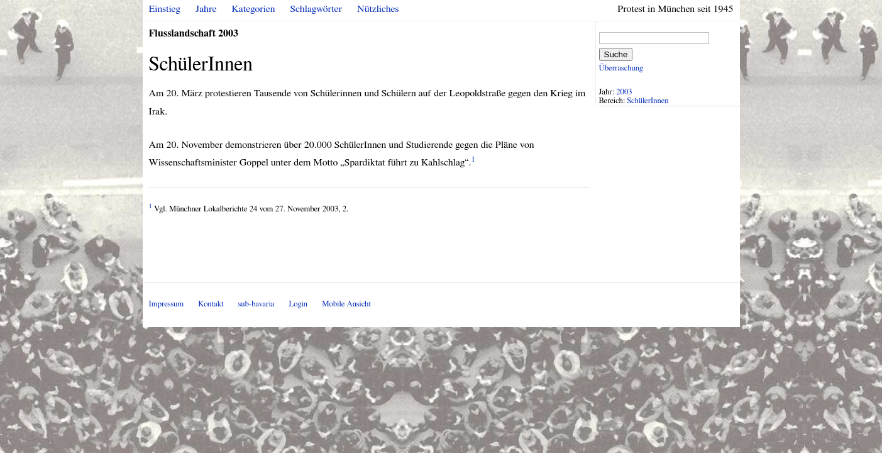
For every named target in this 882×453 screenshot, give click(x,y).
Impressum (166, 304)
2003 (624, 92)
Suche (616, 54)
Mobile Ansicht (346, 304)
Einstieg (165, 9)
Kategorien (253, 9)
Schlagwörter (316, 9)
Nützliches (378, 9)
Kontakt (210, 304)
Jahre (206, 9)
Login (298, 304)
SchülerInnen (647, 101)
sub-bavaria (256, 304)
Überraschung (621, 68)
